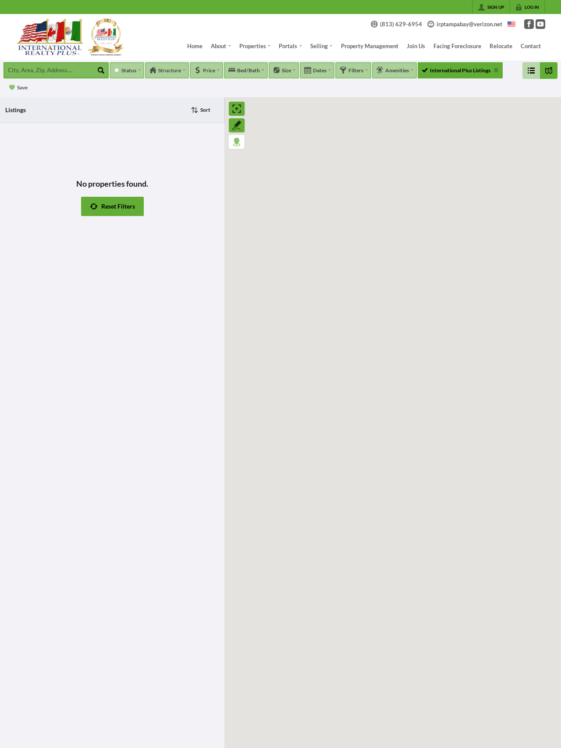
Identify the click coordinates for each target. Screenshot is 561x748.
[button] (112, 206)
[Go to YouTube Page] (540, 24)
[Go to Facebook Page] (529, 24)
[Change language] (511, 24)
